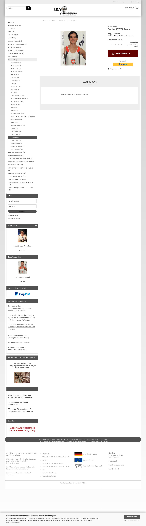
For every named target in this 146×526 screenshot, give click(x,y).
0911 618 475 (115, 469)
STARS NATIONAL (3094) (15, 155)
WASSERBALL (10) (16, 143)
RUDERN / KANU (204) (17, 113)
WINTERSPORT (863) (17, 149)
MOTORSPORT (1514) (17, 101)
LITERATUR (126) (13, 35)
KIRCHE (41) (11, 29)
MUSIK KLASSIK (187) (14, 47)
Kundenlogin (135, 2)
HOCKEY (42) (15, 90)
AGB (43, 470)
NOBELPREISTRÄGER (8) (15, 53)
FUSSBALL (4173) (16, 81)
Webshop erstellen (66, 483)
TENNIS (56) (14, 128)
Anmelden (22, 211)
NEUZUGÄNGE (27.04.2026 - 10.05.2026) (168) (20, 189)
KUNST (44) (11, 32)
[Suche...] (28, 8)
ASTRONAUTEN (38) (14, 25)
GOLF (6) (13, 84)
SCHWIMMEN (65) (16, 119)
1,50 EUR (22, 281)
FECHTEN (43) (15, 78)
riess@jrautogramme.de (116, 465)
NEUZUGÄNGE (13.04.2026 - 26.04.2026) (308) (20, 184)
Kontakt (44, 460)
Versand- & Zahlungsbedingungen (53, 463)
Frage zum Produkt (116, 69)
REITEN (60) (14, 107)
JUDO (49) (14, 92)
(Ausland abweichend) (127, 35)
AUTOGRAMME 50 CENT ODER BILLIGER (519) (20, 169)
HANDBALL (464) (16, 87)
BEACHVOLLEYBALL (17, 72)
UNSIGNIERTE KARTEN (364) (17, 173)
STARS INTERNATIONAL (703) (17, 152)
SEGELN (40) (14, 122)
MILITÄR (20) (12, 38)
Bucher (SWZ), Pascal (22, 277)
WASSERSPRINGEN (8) (17, 146)
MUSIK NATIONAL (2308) (15, 50)
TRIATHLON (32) (15, 134)
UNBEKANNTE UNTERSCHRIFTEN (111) (20, 158)
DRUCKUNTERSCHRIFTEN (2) (17, 179)
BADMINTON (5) (16, 66)
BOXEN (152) (15, 75)
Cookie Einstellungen (49, 476)
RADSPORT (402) (16, 104)
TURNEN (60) (15, 137)
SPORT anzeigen (16, 63)
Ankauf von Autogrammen (120, 2)
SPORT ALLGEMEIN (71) (18, 125)
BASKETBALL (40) (16, 69)
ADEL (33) (11, 22)
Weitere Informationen (132, 521)
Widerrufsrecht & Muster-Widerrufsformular (56, 457)
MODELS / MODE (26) (15, 41)
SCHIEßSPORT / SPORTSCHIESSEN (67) (23, 116)
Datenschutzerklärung (12, 522)
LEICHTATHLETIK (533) (17, 95)
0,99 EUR (22, 250)
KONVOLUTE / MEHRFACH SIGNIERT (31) (21, 162)
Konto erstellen (13, 216)
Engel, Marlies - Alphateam (22, 246)
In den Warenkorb (121, 53)
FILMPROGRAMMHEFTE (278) (17, 176)
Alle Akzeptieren (132, 517)
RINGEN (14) (14, 110)
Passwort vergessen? (14, 218)
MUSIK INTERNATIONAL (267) (17, 44)
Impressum (46, 454)
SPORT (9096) (12, 60)
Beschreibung (90, 82)
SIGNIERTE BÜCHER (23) (15, 165)
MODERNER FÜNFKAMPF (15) (19, 98)
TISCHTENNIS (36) (16, 131)
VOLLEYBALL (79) (16, 140)
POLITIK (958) (12, 57)
